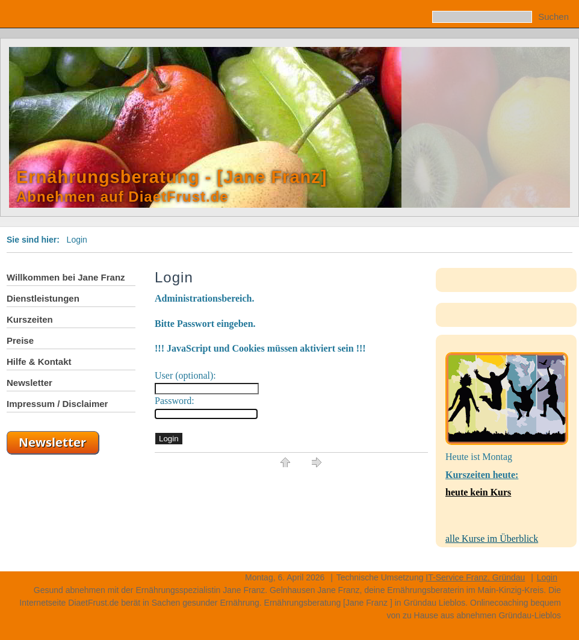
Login (547, 577)
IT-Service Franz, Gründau (475, 577)
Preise (20, 340)
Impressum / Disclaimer (57, 404)
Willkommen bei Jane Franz (66, 277)
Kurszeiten (30, 319)
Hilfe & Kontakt (39, 361)
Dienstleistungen (43, 298)
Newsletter (29, 382)
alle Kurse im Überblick (491, 538)
